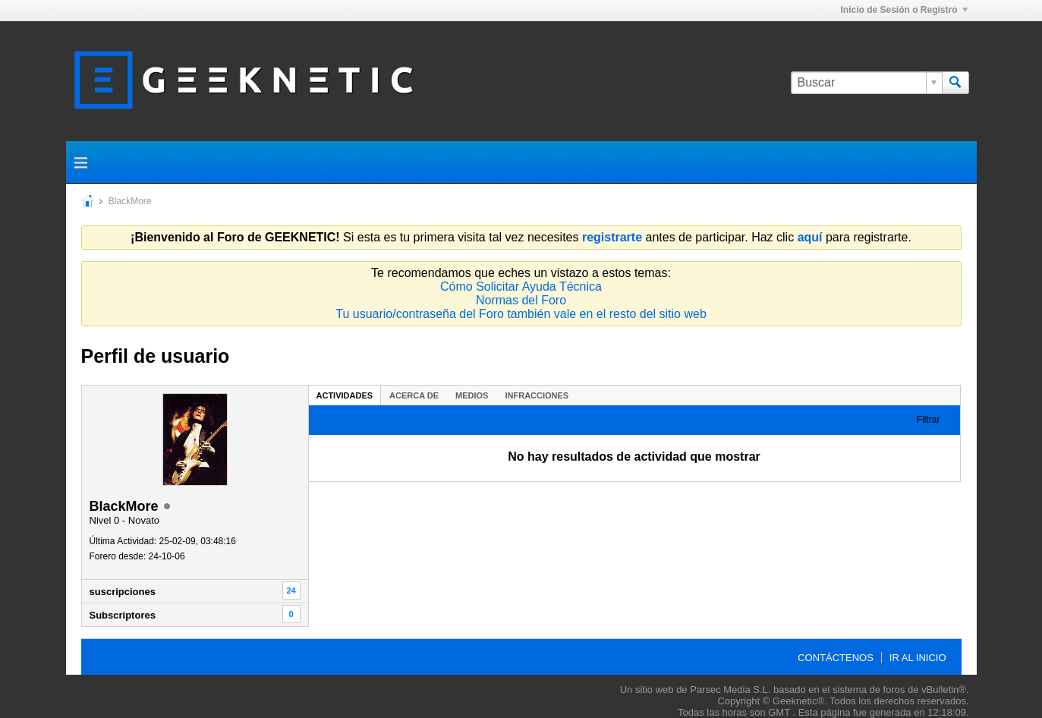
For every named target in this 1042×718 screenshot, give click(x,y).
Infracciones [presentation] (536, 395)
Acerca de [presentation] (414, 395)
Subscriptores (123, 615)
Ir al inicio (917, 657)
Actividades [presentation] (344, 395)
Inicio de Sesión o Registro (903, 10)
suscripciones (123, 591)
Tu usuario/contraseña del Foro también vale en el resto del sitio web (521, 313)
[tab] (345, 395)
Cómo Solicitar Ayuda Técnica (521, 286)
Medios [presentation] (471, 395)
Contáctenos (836, 657)
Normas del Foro (521, 300)
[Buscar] (866, 82)
